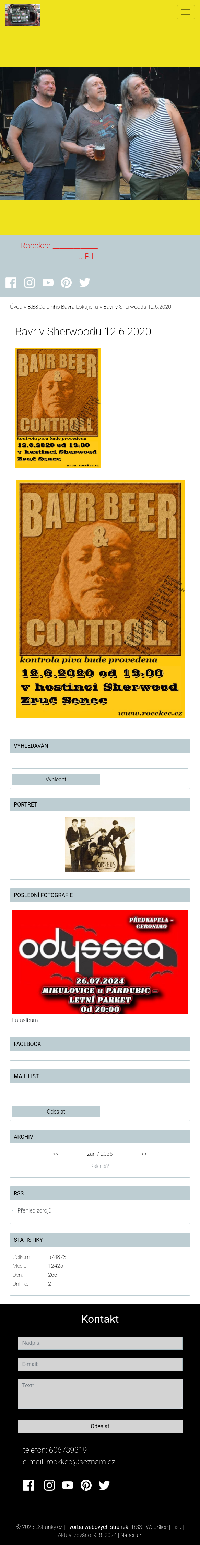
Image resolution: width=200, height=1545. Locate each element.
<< (56, 1154)
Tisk (176, 1527)
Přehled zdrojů (34, 1210)
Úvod (16, 307)
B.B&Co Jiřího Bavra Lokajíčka (62, 307)
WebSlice (157, 1527)
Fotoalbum (25, 1020)
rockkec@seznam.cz (81, 1461)
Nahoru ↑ (131, 1535)
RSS (137, 1527)
